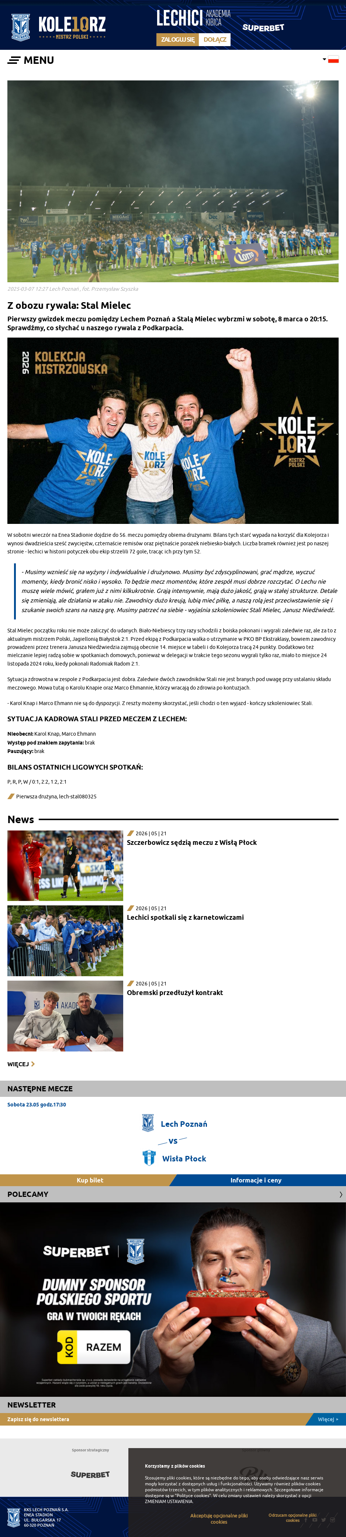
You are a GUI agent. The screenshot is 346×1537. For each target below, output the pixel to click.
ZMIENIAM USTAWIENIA (169, 1502)
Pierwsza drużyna (36, 797)
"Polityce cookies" (193, 1496)
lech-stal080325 (78, 797)
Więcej (18, 1064)
